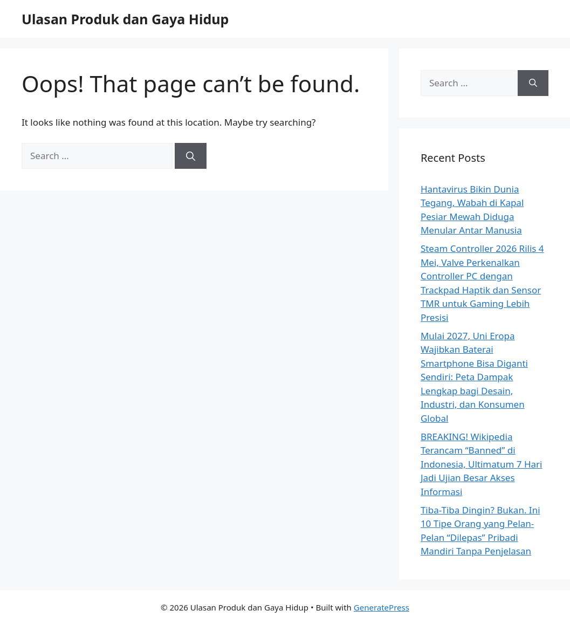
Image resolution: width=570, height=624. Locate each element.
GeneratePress (381, 607)
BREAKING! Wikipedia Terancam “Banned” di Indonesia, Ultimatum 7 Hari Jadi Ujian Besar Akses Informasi (481, 464)
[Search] (191, 156)
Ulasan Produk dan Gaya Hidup (125, 19)
